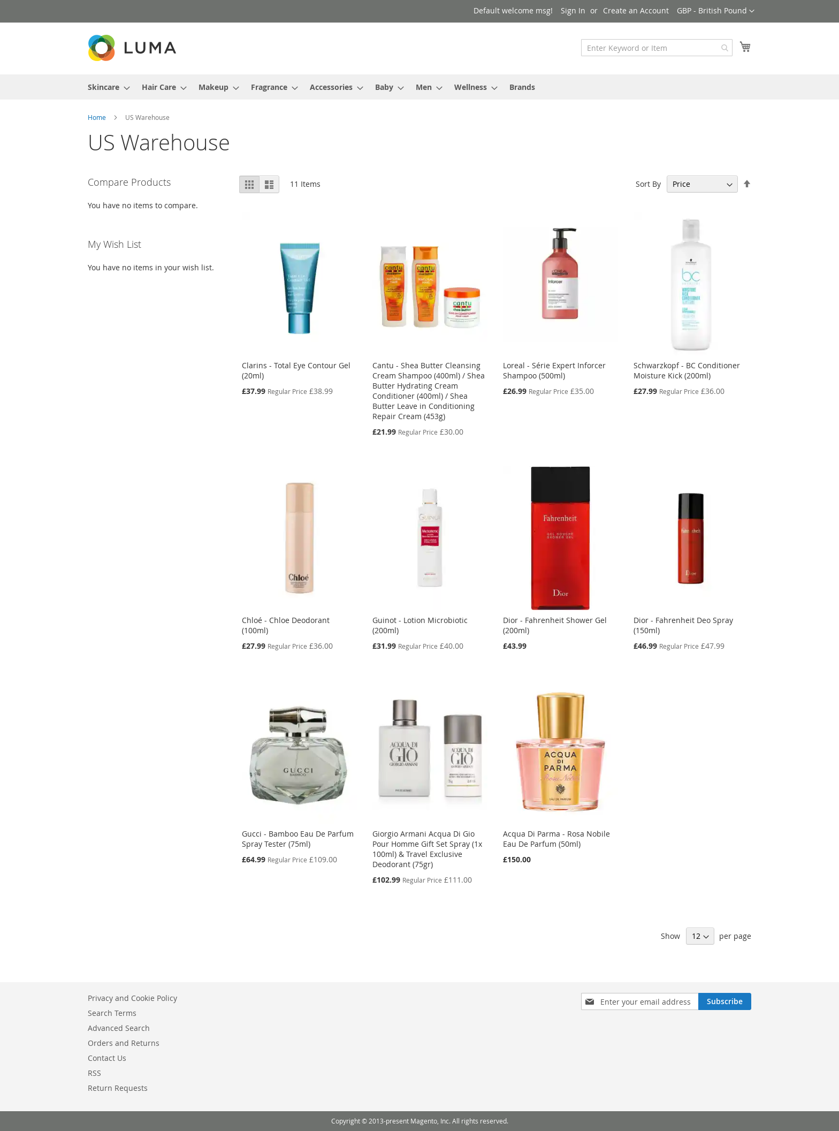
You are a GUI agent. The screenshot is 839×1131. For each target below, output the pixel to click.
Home (98, 117)
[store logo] (133, 48)
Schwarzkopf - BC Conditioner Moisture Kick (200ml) (687, 370)
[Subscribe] (724, 1001)
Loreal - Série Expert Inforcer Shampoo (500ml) (554, 370)
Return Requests (118, 1088)
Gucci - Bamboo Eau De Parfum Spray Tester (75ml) (298, 839)
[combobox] (657, 47)
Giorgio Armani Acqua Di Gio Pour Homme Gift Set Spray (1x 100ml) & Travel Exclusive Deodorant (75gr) (427, 849)
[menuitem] (105, 87)
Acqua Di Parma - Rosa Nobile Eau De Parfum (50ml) (556, 839)
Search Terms (112, 1013)
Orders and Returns (123, 1043)
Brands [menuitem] (522, 87)
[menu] (419, 87)
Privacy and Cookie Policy (132, 998)
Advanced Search (119, 1028)
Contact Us (107, 1058)
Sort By (648, 184)
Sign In (573, 10)
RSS (94, 1073)
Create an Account (636, 10)
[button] (715, 11)
